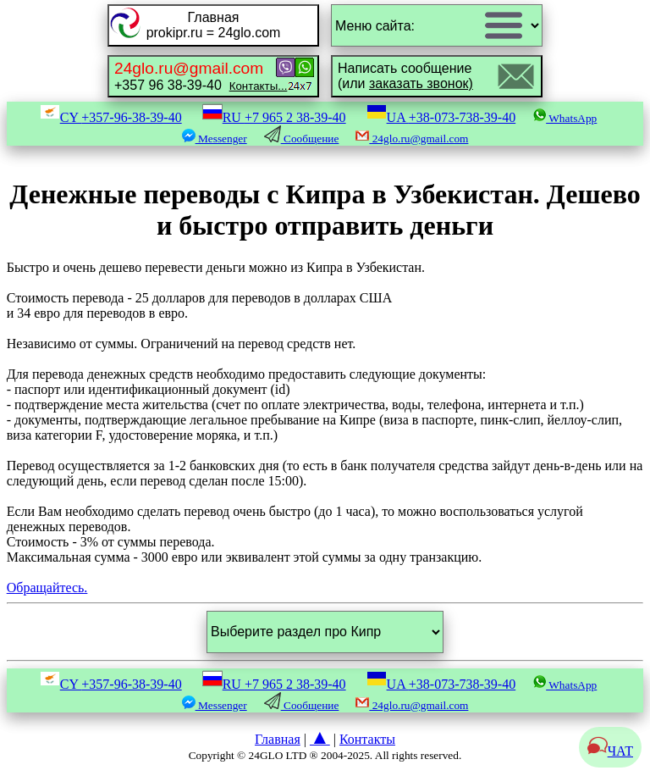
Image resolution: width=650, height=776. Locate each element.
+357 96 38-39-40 (200, 75)
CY (111, 117)
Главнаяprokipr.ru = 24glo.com (213, 25)
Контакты (367, 739)
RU (274, 117)
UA (441, 117)
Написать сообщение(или (405, 76)
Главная (277, 739)
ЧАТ (610, 751)
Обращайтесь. (47, 587)
